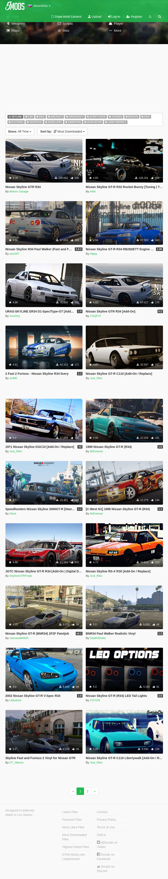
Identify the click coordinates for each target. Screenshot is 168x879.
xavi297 (14, 253)
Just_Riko (96, 378)
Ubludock (15, 700)
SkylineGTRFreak (20, 575)
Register (134, 16)
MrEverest (96, 451)
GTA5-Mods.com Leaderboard (73, 857)
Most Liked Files (73, 827)
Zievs (12, 513)
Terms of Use (106, 827)
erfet (93, 191)
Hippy (93, 253)
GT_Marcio (16, 762)
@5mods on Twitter (107, 845)
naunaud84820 (18, 638)
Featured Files (72, 819)
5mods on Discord (105, 869)
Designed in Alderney (20, 810)
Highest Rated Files (75, 847)
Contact (102, 812)
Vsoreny (14, 316)
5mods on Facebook (105, 857)
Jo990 (13, 378)
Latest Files (70, 812)
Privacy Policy (106, 819)
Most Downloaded (62, 131)
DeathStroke (98, 638)
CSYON (95, 700)
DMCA (101, 835)
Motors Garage (18, 191)
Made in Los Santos (19, 815)
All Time (20, 131)
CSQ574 (95, 316)
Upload (94, 16)
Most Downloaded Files (74, 837)
